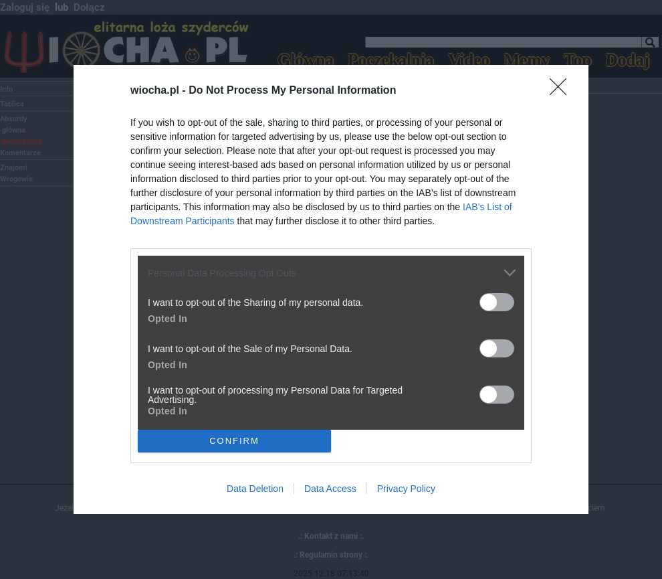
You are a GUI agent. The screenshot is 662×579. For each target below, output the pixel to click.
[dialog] (331, 289)
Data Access (330, 488)
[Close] (562, 91)
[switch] (496, 302)
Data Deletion (255, 488)
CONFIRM (234, 440)
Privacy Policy (406, 488)
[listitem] (331, 273)
